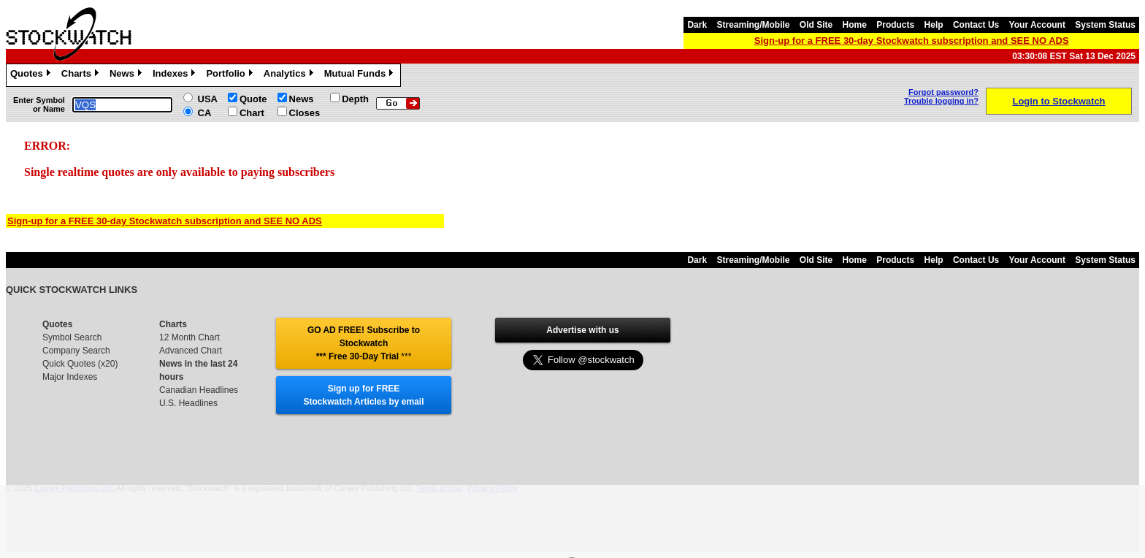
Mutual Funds (360, 75)
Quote (253, 98)
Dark (697, 25)
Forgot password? (943, 92)
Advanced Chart (190, 350)
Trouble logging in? (941, 100)
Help (933, 25)
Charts (81, 75)
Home (855, 25)
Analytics (290, 75)
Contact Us (976, 25)
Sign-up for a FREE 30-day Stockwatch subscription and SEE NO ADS (911, 40)
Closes (305, 112)
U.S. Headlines (188, 403)
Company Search (76, 350)
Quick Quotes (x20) (80, 364)
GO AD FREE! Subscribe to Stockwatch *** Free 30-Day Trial (363, 343)
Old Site (816, 25)
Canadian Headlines (198, 390)
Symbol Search (72, 337)
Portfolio (231, 75)
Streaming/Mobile (752, 25)
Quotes (32, 75)
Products (895, 25)
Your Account (1037, 25)
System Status (1105, 25)
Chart (252, 112)
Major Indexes (69, 377)
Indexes (176, 75)
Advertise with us (582, 330)
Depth (355, 98)
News (127, 75)
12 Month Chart (189, 337)
